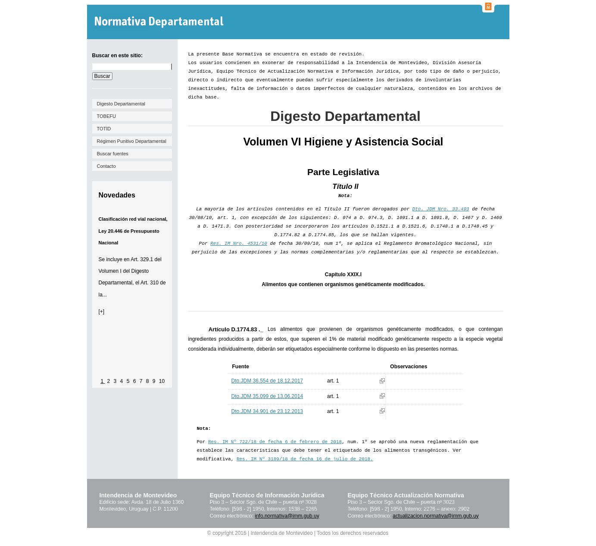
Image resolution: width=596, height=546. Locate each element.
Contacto (106, 166)
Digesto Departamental (121, 103)
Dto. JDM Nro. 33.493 (440, 209)
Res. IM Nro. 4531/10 (238, 243)
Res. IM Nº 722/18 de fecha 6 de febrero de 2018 (275, 441)
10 (162, 381)
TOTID (104, 128)
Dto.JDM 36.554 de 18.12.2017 (267, 381)
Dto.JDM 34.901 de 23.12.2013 (267, 411)
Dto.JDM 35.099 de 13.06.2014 (267, 396)
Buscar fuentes (112, 153)
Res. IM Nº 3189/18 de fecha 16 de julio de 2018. (305, 459)
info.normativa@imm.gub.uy (287, 516)
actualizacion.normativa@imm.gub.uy (436, 516)
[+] (102, 311)
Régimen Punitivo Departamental (131, 141)
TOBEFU (106, 116)
